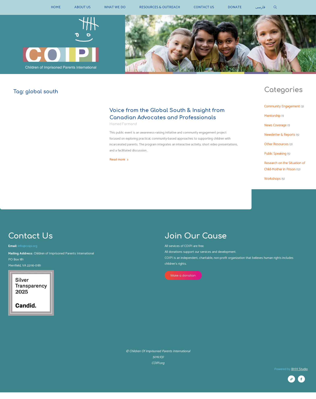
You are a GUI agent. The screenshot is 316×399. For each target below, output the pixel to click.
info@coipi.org (29, 249)
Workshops (272, 180)
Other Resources (63, 133)
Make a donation (184, 279)
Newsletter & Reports (32, 133)
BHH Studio (299, 375)
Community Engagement (282, 107)
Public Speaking (275, 155)
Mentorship (272, 117)
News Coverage (275, 127)
